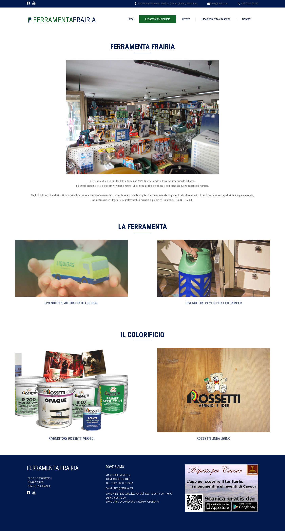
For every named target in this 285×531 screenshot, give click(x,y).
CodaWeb (45, 486)
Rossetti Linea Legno (264, 438)
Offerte (186, 19)
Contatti (246, 19)
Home (130, 19)
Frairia (64, 20)
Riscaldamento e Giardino (216, 19)
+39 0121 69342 (249, 3)
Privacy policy (36, 482)
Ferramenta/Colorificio (157, 19)
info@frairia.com (219, 3)
